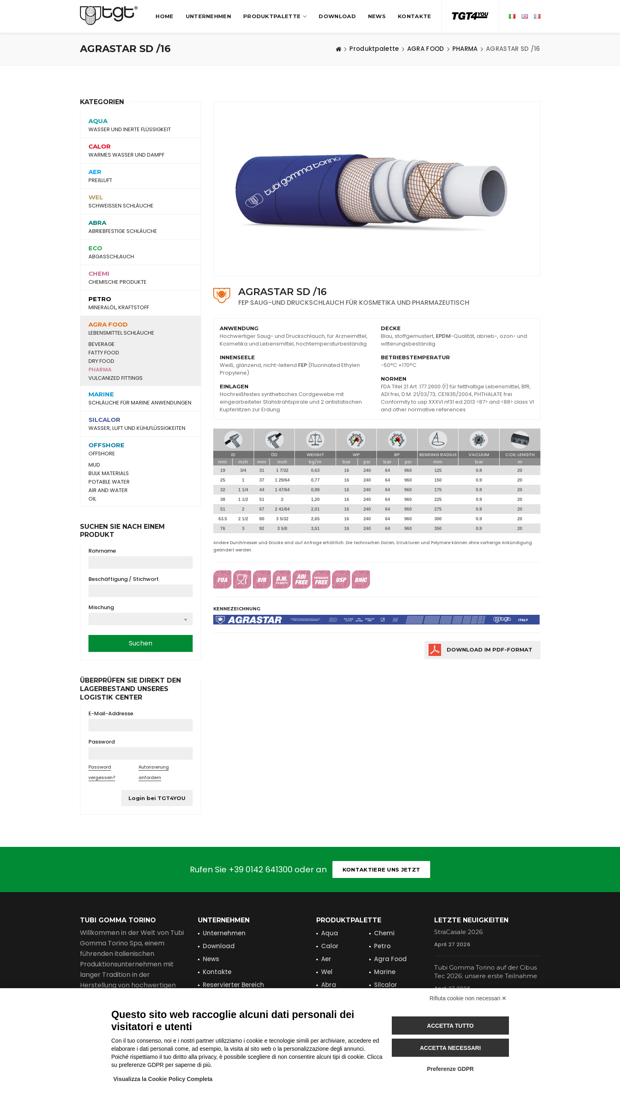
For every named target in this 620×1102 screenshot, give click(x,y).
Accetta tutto (450, 1025)
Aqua (329, 933)
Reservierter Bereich (233, 984)
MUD (94, 465)
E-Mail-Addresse (110, 713)
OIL (92, 499)
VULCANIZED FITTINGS (115, 378)
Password (101, 742)
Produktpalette (275, 16)
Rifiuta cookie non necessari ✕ (468, 998)
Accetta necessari (450, 1048)
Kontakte (414, 16)
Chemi (384, 933)
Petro (382, 946)
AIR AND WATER (108, 490)
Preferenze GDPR (450, 1069)
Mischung (101, 607)
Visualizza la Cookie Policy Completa (163, 1079)
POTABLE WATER (109, 482)
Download (337, 16)
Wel (326, 972)
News (377, 16)
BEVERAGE (101, 344)
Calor (329, 946)
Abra (328, 984)
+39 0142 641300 (260, 869)
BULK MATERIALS (108, 473)
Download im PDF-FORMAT (489, 649)
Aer (326, 959)
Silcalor (385, 984)
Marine (384, 972)
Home (164, 16)
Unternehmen (208, 16)
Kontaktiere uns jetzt (381, 869)
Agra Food (390, 959)
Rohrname (102, 551)
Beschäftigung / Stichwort (123, 579)
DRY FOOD (101, 361)
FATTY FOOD (103, 353)
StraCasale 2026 (458, 932)
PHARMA (99, 370)
